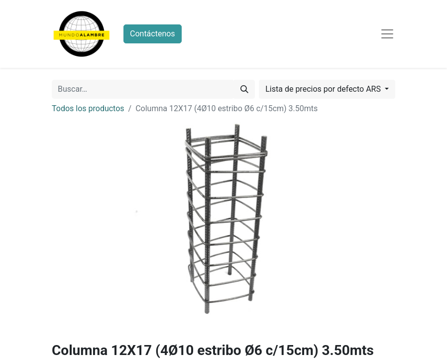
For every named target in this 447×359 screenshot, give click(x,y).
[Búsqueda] (244, 89)
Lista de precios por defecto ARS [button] (324, 89)
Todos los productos (88, 108)
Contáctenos (152, 33)
